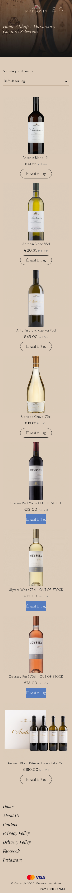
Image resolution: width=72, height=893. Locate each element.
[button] (36, 173)
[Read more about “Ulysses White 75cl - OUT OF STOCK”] (36, 606)
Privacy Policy (16, 833)
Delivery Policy (17, 842)
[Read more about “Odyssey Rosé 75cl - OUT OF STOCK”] (36, 693)
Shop (24, 26)
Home (8, 26)
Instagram (12, 860)
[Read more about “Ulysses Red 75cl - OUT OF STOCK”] (36, 519)
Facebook (11, 851)
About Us (11, 815)
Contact (10, 824)
